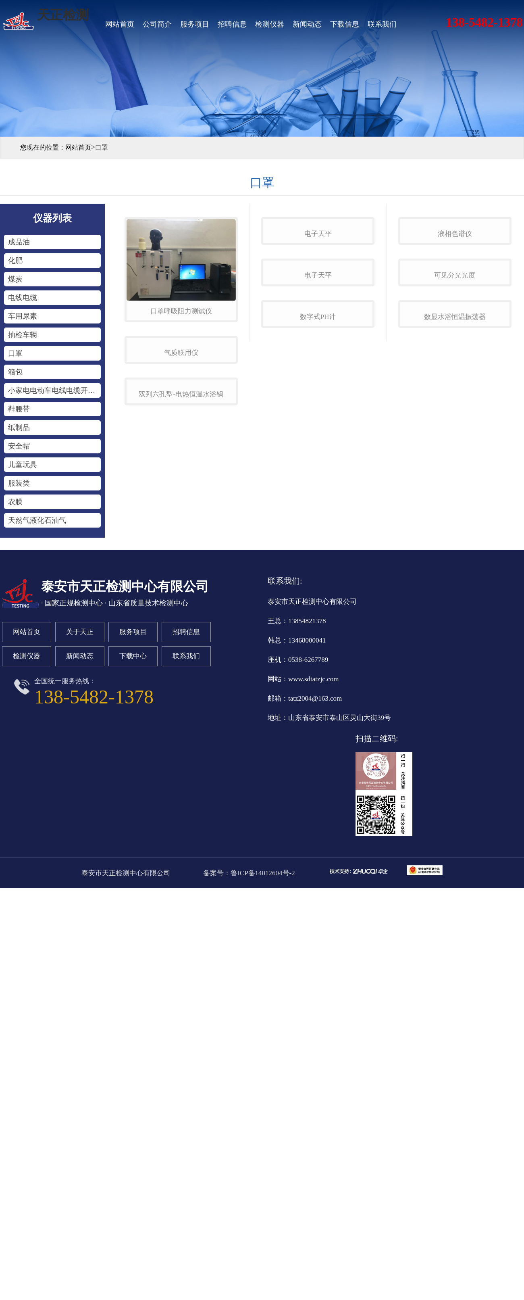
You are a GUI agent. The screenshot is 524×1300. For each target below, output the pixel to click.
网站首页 (119, 24)
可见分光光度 (454, 430)
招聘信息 (232, 24)
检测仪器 (269, 24)
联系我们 (382, 24)
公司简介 (157, 24)
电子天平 (318, 311)
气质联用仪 (181, 430)
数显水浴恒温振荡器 (455, 549)
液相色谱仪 (455, 311)
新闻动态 (307, 24)
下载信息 (344, 24)
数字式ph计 (318, 549)
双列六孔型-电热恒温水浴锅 (181, 549)
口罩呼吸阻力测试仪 (181, 311)
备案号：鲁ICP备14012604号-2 (248, 897)
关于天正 (80, 656)
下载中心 (133, 680)
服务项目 (194, 24)
